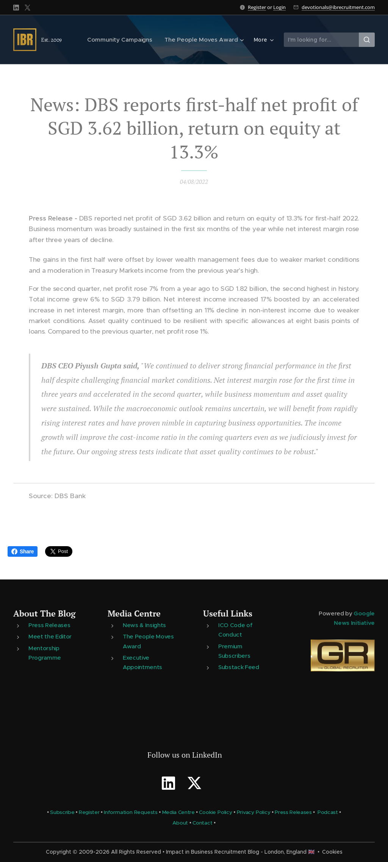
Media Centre (134, 613)
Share (22, 551)
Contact (202, 823)
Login (279, 7)
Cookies (332, 851)
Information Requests (131, 812)
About (180, 823)
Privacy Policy (254, 812)
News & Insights (144, 625)
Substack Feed (238, 667)
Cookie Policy (215, 812)
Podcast (328, 812)
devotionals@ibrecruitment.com (338, 7)
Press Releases (49, 625)
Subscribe (62, 812)
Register (257, 7)
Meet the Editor (50, 636)
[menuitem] (125, 39)
